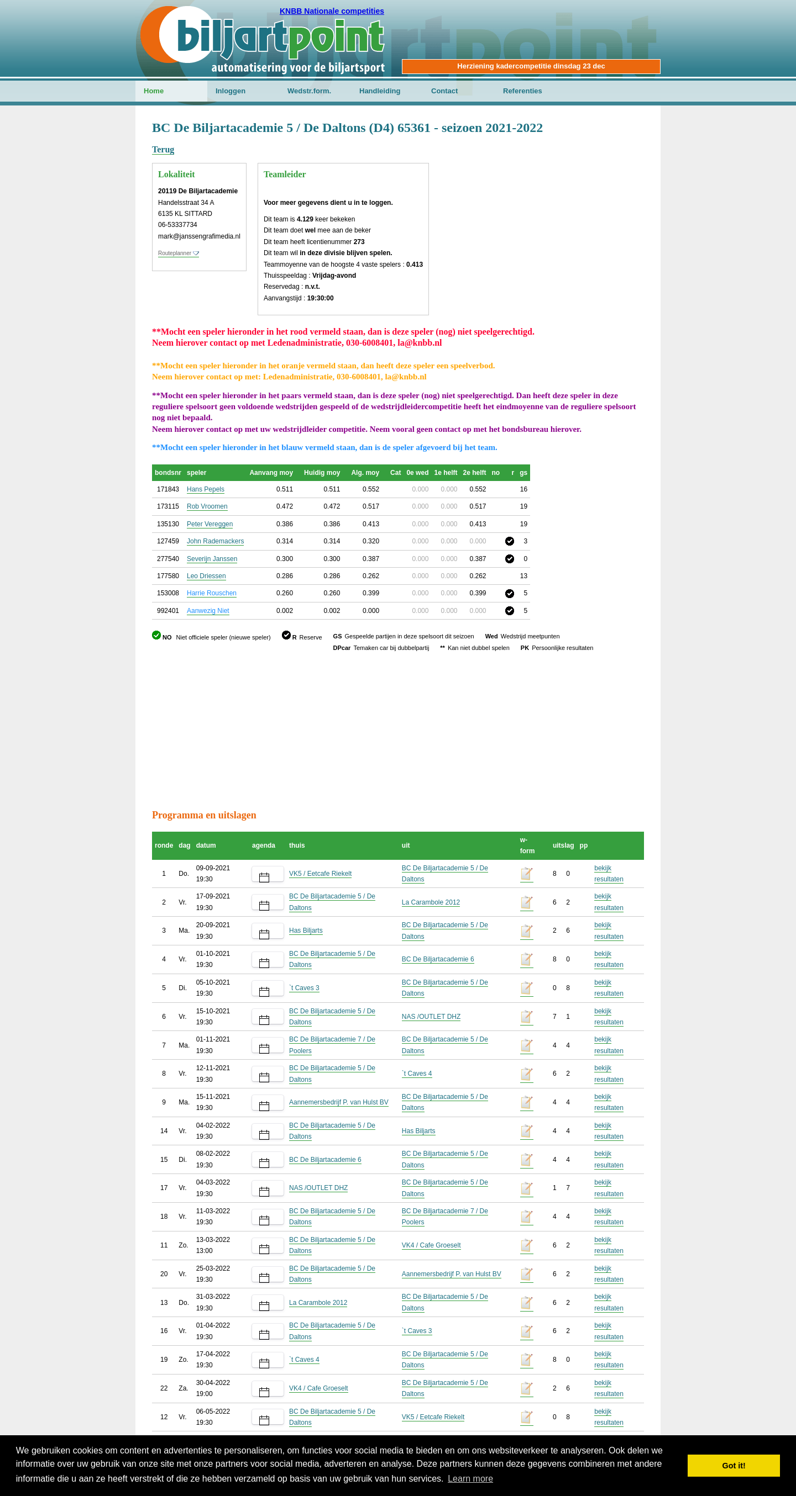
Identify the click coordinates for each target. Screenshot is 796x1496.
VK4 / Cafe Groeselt (431, 1245)
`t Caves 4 (417, 1073)
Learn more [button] (470, 1478)
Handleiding (379, 91)
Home (154, 91)
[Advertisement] (577, 174)
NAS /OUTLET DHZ (431, 1017)
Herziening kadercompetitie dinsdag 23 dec (531, 66)
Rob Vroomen (207, 506)
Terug (163, 149)
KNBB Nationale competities (332, 11)
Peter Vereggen (210, 524)
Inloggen (230, 91)
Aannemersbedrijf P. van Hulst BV (339, 1102)
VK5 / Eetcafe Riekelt (320, 873)
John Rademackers (215, 541)
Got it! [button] (734, 1465)
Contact (444, 91)
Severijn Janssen (212, 559)
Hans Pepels (205, 489)
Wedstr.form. (309, 91)
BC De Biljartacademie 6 (438, 959)
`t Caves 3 (304, 988)
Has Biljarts (306, 930)
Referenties (522, 91)
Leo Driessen (206, 576)
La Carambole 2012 (431, 902)
